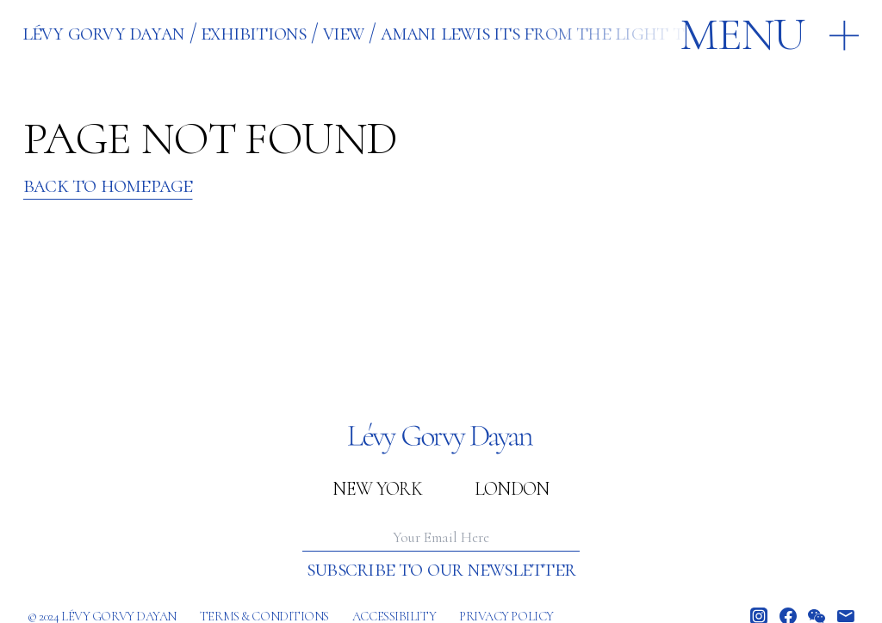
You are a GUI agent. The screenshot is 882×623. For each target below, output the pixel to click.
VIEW (343, 32)
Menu (742, 34)
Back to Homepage (108, 185)
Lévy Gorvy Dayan (103, 32)
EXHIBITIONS (254, 32)
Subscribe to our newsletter (441, 569)
